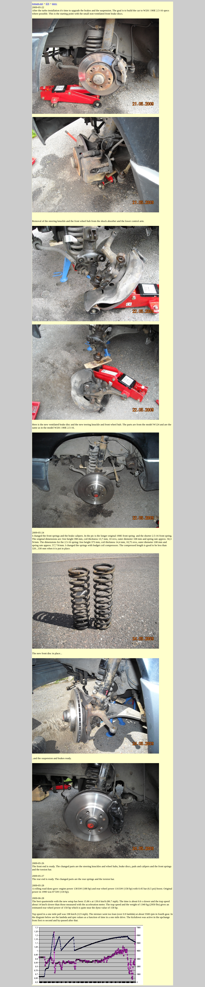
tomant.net (37, 3)
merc (54, 3)
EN (47, 3)
